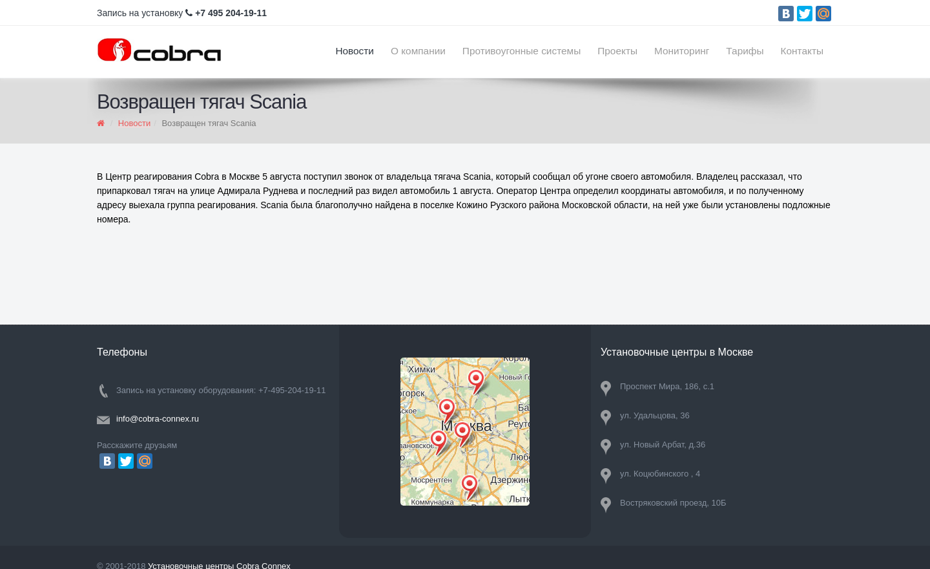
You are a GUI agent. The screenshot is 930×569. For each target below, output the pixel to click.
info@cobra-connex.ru (157, 419)
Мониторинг (681, 50)
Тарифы (744, 50)
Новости (354, 50)
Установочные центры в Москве (677, 352)
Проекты (617, 50)
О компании (418, 50)
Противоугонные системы (521, 50)
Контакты (802, 50)
